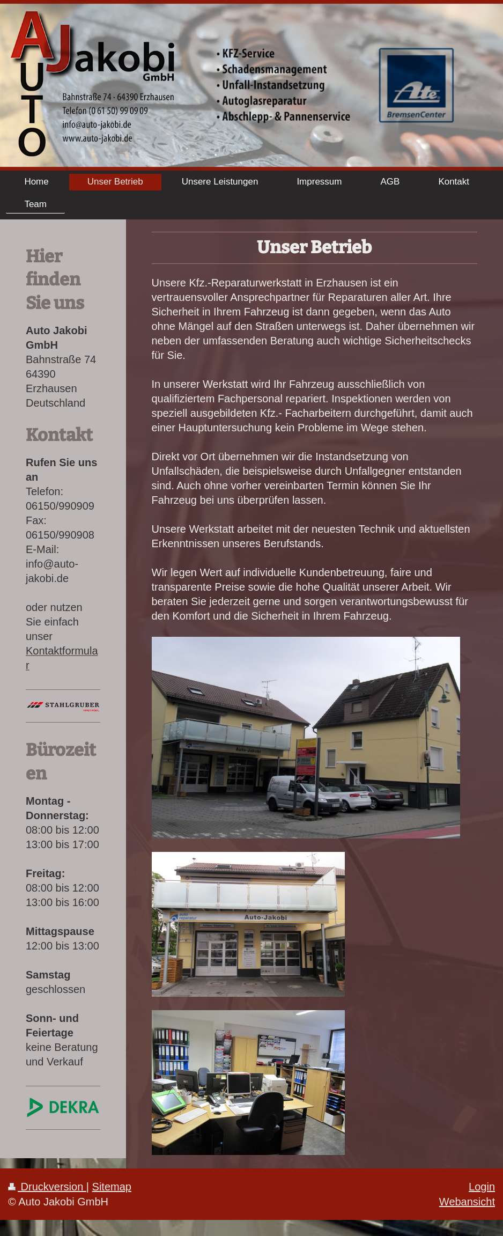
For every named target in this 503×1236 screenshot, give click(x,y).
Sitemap (111, 1187)
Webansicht (467, 1202)
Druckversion (47, 1187)
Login (482, 1187)
